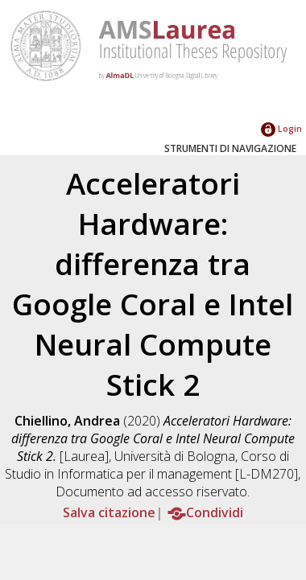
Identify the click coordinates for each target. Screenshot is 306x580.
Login (281, 128)
